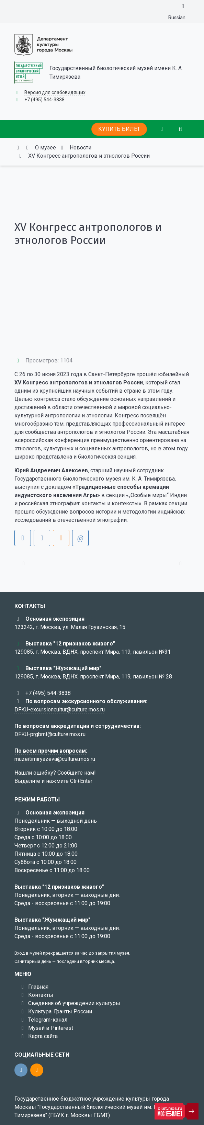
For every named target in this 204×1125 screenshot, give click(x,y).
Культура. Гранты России (60, 1011)
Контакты (40, 995)
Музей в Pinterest (50, 1028)
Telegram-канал (47, 1019)
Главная (38, 986)
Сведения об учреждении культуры (74, 1003)
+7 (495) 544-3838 (44, 99)
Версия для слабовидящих (55, 92)
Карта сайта (43, 1036)
